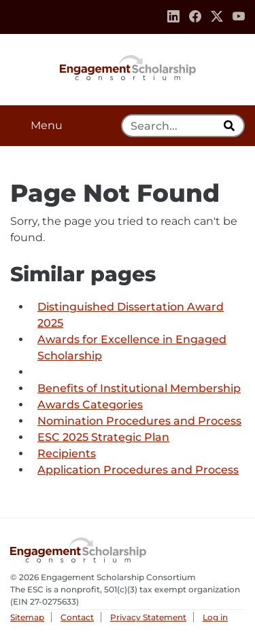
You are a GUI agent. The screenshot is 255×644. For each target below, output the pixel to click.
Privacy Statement (148, 617)
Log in (215, 617)
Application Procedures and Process (138, 469)
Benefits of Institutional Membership (139, 388)
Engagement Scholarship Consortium (128, 66)
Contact (77, 617)
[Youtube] (239, 17)
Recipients (66, 453)
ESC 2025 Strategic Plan (103, 437)
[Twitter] (217, 17)
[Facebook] (195, 17)
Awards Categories (90, 404)
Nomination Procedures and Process (139, 420)
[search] (230, 125)
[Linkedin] (173, 17)
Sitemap (27, 617)
